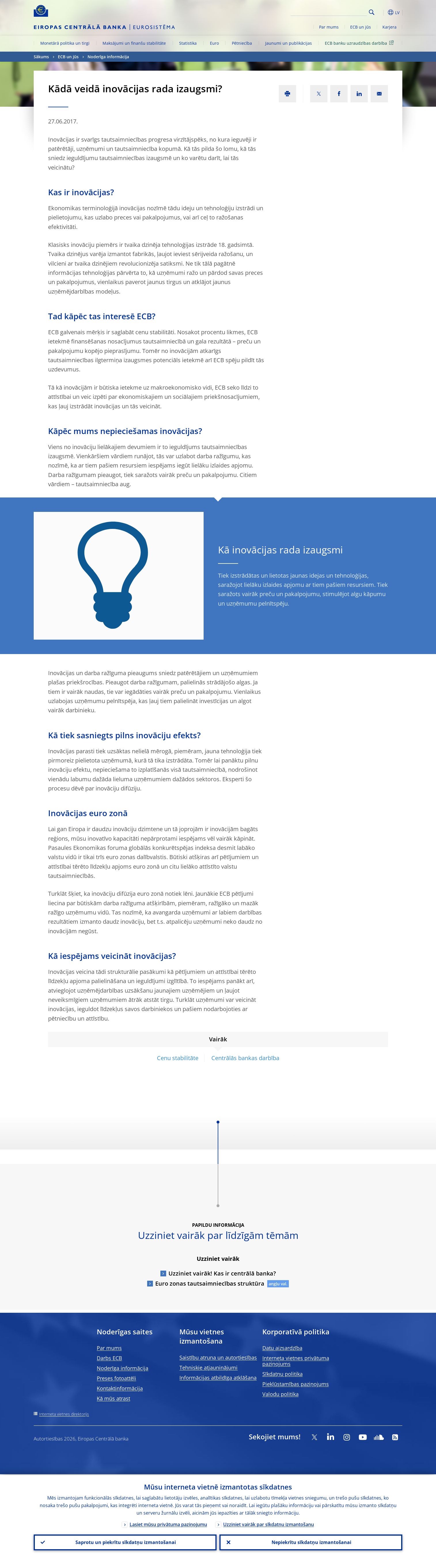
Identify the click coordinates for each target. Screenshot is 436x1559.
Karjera (389, 27)
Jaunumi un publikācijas (288, 43)
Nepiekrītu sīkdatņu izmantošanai (311, 1542)
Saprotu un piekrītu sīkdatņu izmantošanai (125, 1542)
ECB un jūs (360, 27)
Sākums (41, 56)
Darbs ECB (109, 1358)
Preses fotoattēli (116, 1378)
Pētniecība (242, 43)
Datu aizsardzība (282, 1347)
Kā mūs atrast (113, 1398)
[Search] (338, 11)
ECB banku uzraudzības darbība (360, 43)
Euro (214, 43)
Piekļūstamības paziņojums (295, 1383)
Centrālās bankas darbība (245, 1058)
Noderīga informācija (108, 56)
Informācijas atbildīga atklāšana (218, 1377)
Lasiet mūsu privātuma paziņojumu (168, 1523)
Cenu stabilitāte (177, 1058)
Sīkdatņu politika (282, 1373)
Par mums (329, 27)
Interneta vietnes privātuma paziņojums (295, 1361)
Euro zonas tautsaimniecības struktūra (209, 1283)
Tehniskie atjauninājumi (208, 1367)
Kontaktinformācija (120, 1388)
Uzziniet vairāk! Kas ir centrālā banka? (222, 1273)
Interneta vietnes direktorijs (64, 1414)
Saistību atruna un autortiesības (218, 1357)
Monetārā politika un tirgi (65, 43)
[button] (382, 12)
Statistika (188, 43)
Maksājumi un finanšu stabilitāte (134, 43)
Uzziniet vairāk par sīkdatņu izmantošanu (268, 1523)
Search (371, 12)
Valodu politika (280, 1394)
